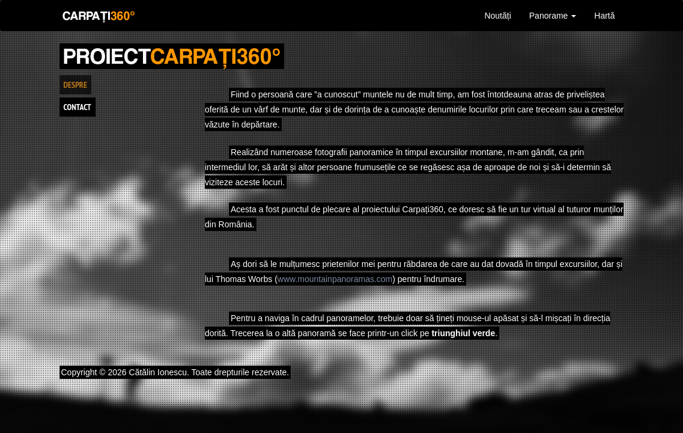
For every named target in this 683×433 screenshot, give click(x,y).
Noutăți (497, 15)
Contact (77, 107)
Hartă (604, 15)
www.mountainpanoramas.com (335, 279)
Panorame (552, 15)
